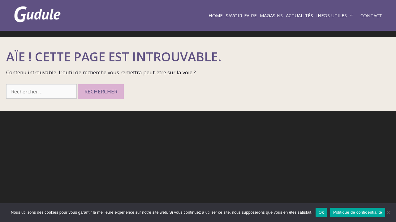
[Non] (388, 212)
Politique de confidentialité (357, 212)
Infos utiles (337, 15)
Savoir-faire (241, 15)
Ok (321, 212)
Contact (371, 15)
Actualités (299, 15)
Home (216, 15)
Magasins (271, 15)
